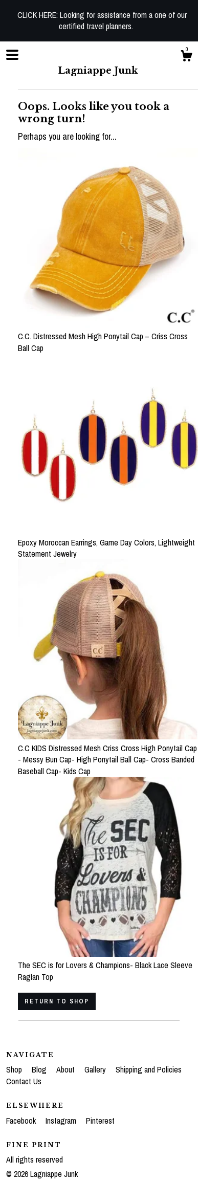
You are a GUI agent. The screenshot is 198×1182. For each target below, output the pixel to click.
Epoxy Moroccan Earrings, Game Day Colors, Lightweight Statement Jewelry (108, 542)
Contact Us (23, 1081)
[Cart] (186, 57)
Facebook (22, 1120)
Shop (15, 1069)
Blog (40, 1069)
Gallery (96, 1069)
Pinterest (100, 1120)
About (66, 1069)
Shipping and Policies (149, 1069)
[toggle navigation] (12, 55)
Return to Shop (57, 1001)
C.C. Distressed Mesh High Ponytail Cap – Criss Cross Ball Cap (108, 336)
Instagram (62, 1120)
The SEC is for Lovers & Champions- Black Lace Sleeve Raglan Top (108, 965)
